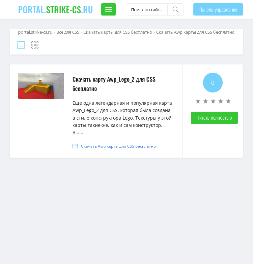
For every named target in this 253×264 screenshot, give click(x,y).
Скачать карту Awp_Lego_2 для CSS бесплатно (113, 84)
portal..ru (55, 9)
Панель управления (218, 9)
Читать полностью (214, 117)
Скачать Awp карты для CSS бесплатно (118, 146)
